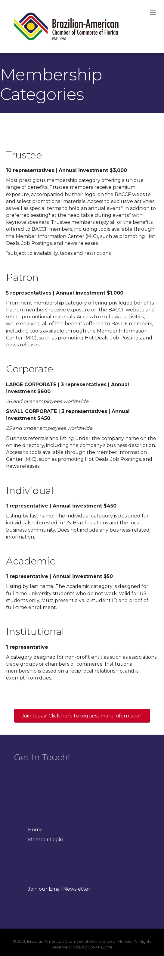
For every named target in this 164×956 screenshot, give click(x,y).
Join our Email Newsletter (59, 889)
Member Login (45, 839)
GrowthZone (100, 947)
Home (35, 830)
